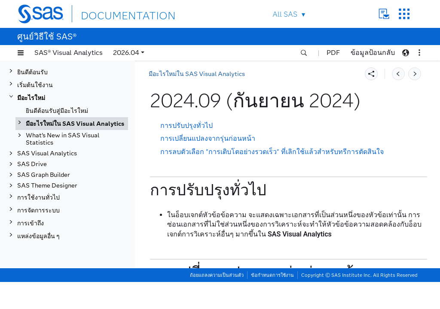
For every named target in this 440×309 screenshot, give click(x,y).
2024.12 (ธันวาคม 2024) (76, 154)
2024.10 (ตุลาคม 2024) (74, 167)
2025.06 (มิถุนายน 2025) (76, 103)
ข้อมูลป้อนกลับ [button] (373, 52)
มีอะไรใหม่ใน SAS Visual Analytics (197, 74)
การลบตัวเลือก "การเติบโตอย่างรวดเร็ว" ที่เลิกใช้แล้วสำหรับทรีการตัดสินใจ (272, 152)
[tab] (84, 180)
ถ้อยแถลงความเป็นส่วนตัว (217, 302)
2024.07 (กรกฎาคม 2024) (77, 206)
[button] (21, 53)
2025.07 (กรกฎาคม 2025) (77, 90)
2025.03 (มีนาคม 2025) (74, 129)
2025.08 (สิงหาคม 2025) (76, 77)
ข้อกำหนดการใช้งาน (272, 302)
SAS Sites (404, 14)
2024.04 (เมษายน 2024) (75, 244)
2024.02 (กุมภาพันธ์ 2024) (78, 270)
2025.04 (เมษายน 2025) (75, 116)
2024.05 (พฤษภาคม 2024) (78, 232)
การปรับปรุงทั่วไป (186, 125)
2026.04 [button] (126, 52)
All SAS (284, 14)
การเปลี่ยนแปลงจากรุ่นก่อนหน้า (207, 138)
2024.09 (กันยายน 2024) (76, 180)
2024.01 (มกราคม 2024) (76, 283)
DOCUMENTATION (112, 13)
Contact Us (384, 14)
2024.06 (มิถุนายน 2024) (76, 219)
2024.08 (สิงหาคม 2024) (76, 193)
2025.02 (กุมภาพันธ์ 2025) (78, 141)
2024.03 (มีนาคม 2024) (74, 257)
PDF (333, 52)
